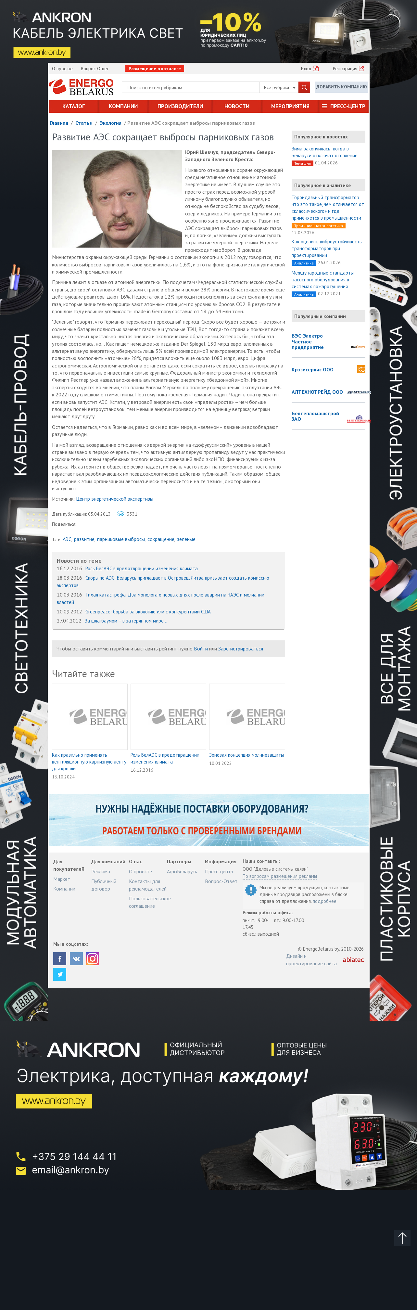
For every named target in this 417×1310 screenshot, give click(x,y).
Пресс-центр (347, 106)
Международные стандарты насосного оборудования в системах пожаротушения (323, 279)
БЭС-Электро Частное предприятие (308, 341)
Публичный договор (103, 885)
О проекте (62, 68)
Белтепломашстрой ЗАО (315, 416)
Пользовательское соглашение (150, 902)
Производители (180, 106)
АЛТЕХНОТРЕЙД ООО (317, 392)
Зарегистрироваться (240, 648)
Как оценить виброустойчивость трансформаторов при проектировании (327, 248)
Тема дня (302, 163)
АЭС (67, 539)
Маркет (61, 879)
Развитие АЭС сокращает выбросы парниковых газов (191, 123)
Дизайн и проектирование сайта (311, 959)
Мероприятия (290, 106)
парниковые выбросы (121, 539)
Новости (236, 106)
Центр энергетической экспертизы (114, 498)
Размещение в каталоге (155, 68)
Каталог (73, 106)
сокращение (160, 539)
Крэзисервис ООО (313, 370)
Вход (306, 68)
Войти (201, 648)
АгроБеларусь (182, 871)
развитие (84, 539)
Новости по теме (79, 560)
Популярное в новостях (321, 137)
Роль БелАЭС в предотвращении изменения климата (141, 568)
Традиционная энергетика (318, 225)
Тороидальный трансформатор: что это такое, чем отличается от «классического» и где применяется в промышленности (328, 207)
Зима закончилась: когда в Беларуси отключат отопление (325, 152)
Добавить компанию (341, 87)
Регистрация (345, 68)
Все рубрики (280, 87)
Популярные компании (320, 316)
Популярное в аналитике (322, 185)
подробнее (324, 901)
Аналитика (304, 263)
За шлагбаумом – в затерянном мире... (126, 621)
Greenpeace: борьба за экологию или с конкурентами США (148, 612)
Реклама (100, 871)
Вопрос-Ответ (94, 68)
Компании (123, 106)
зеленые (186, 539)
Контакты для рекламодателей (148, 885)
